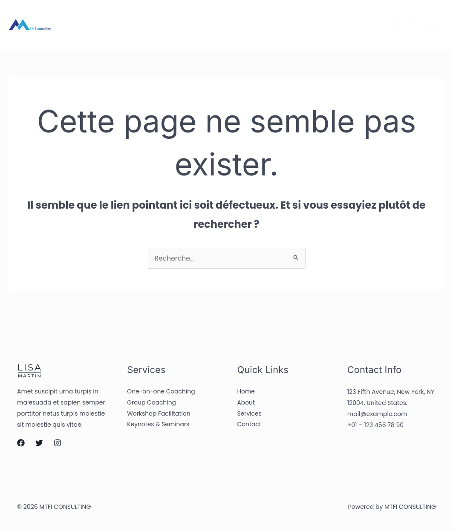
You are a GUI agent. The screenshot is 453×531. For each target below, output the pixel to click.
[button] (406, 25)
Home (86, 24)
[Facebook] (319, 25)
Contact (208, 24)
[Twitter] (337, 25)
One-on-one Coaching (161, 392)
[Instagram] (355, 25)
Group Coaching (151, 403)
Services (164, 24)
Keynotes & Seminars (158, 426)
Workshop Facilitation (159, 414)
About (123, 24)
